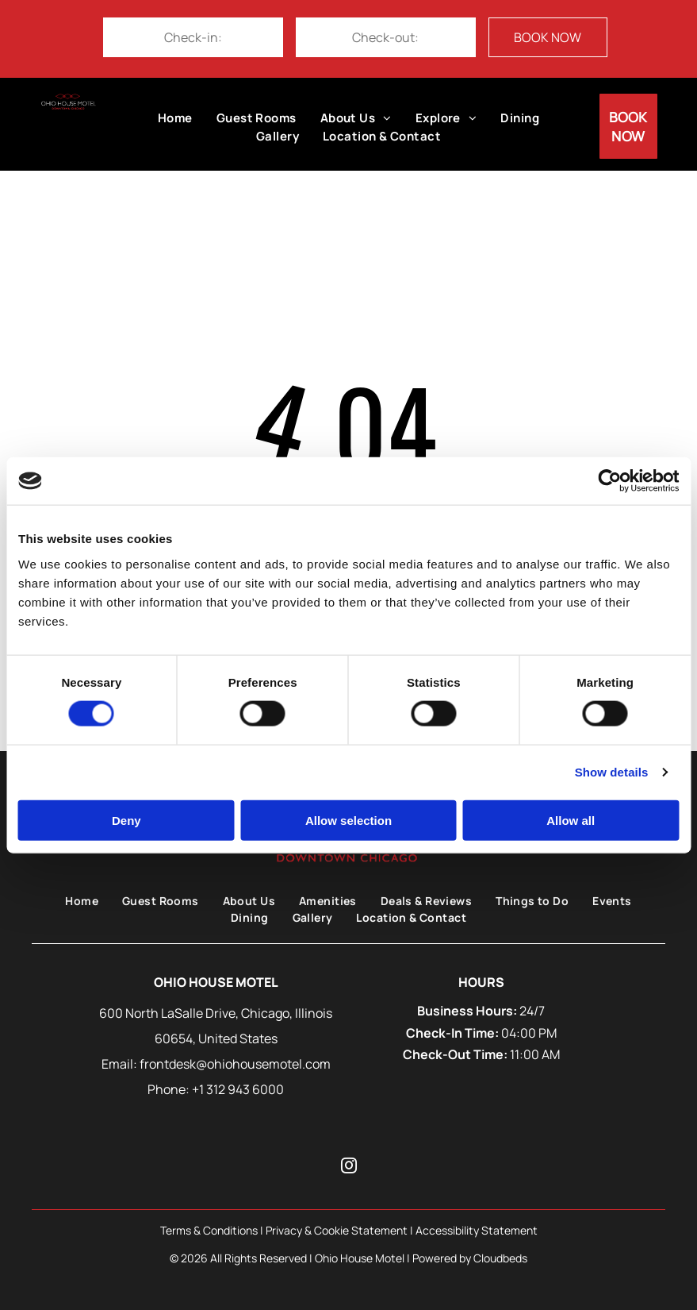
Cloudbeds (500, 1258)
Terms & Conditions (209, 1230)
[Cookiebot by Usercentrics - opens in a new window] (609, 481)
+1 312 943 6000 (238, 1089)
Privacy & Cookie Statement (337, 1230)
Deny (126, 819)
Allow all (570, 819)
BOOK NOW (547, 37)
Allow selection (348, 819)
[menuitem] (175, 119)
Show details (612, 772)
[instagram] (349, 1167)
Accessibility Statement (477, 1230)
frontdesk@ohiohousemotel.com (235, 1064)
